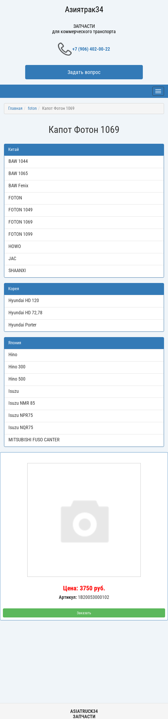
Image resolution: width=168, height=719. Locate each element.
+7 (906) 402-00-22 (84, 49)
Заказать (84, 613)
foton (32, 108)
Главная (15, 108)
